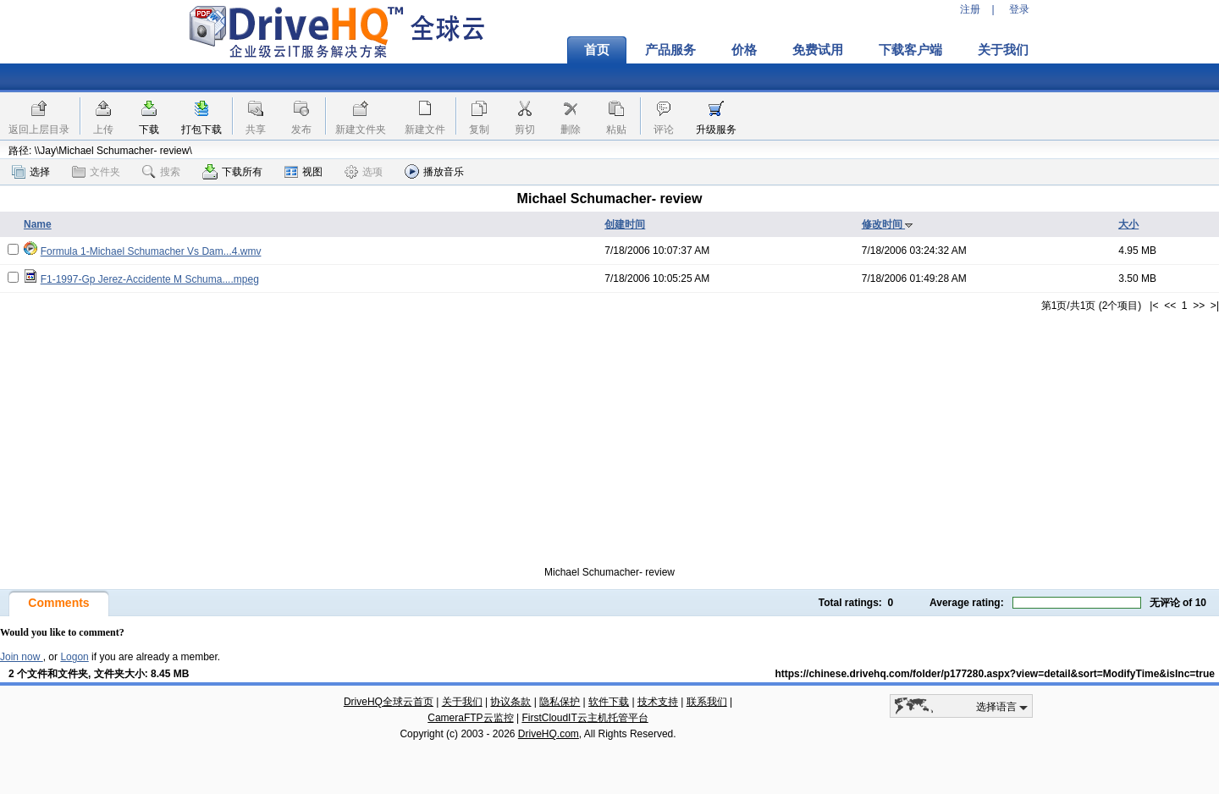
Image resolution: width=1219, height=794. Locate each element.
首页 (597, 50)
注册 (970, 9)
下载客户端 (910, 50)
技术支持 (657, 702)
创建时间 (624, 224)
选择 (31, 172)
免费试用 (817, 50)
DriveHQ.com (548, 734)
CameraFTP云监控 (470, 718)
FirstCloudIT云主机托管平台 (584, 718)
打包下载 (201, 129)
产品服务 (670, 50)
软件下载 (608, 702)
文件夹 (96, 172)
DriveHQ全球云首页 (388, 702)
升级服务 (716, 129)
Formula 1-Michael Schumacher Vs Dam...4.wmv (151, 251)
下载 (149, 129)
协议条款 (510, 702)
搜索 (161, 172)
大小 (1128, 224)
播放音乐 (434, 171)
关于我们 (1003, 50)
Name (38, 224)
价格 (744, 50)
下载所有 (232, 171)
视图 (303, 172)
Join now (21, 657)
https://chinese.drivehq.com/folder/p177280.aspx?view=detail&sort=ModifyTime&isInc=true (995, 674)
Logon (74, 657)
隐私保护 (559, 702)
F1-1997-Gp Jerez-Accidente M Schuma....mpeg (150, 279)
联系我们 (707, 702)
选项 (364, 172)
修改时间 (887, 224)
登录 (1019, 9)
